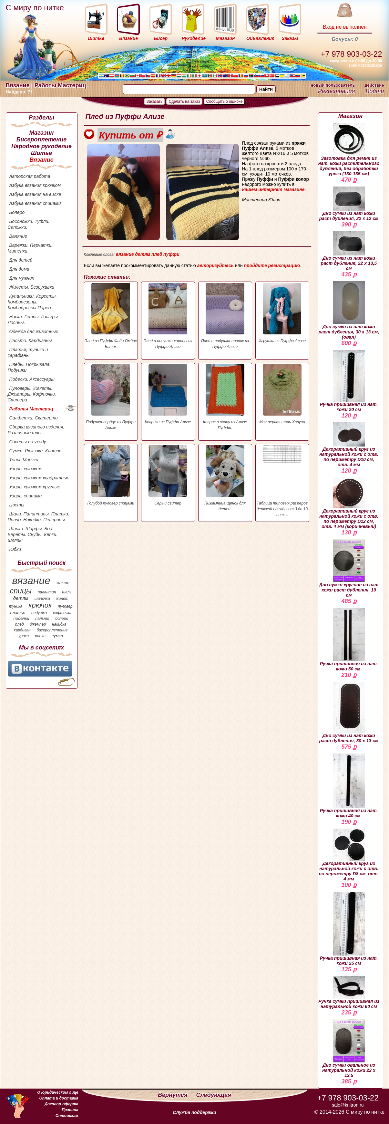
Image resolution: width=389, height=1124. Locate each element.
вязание (31, 580)
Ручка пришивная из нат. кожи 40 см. (349, 786)
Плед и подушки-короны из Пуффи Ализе (168, 316)
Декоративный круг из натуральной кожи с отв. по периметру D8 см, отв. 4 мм (349, 855)
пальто (42, 618)
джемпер (38, 624)
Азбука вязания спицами (35, 203)
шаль (67, 592)
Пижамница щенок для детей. (225, 478)
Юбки (15, 549)
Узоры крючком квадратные (39, 477)
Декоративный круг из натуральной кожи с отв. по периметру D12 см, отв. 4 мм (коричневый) (348, 503)
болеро (61, 618)
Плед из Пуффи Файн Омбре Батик (111, 316)
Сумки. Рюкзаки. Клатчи (35, 450)
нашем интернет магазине (273, 189)
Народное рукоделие (41, 146)
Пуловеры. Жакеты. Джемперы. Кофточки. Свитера (32, 394)
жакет (62, 582)
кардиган (22, 630)
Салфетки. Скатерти (33, 417)
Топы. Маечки (23, 459)
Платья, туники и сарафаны (28, 352)
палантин (47, 592)
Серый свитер (168, 475)
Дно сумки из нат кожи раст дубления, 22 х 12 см (349, 204)
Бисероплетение (41, 139)
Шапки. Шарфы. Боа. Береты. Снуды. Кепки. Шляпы (33, 534)
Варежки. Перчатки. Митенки (30, 248)
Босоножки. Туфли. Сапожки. (29, 224)
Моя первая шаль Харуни (282, 394)
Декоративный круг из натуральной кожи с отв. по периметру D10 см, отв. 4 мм (348, 444)
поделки (21, 618)
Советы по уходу (27, 441)
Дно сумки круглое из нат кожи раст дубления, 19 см (349, 568)
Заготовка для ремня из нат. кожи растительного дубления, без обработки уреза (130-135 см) (349, 149)
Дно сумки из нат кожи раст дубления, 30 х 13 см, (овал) (349, 310)
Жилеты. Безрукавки (32, 287)
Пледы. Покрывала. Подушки (29, 367)
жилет (62, 598)
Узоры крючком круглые (34, 486)
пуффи (171, 254)
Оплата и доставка (58, 1098)
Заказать (155, 101)
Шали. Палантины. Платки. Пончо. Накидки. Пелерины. (38, 516)
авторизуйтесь (215, 265)
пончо (40, 636)
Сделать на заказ (184, 101)
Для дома (19, 269)
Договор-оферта (61, 1104)
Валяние (18, 236)
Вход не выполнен (345, 27)
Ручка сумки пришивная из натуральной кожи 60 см (348, 992)
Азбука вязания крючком (35, 185)
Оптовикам (67, 1115)
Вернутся (173, 1095)
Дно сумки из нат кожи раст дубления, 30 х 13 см (349, 712)
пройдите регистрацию (272, 265)
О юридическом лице (57, 1092)
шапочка (42, 598)
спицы (21, 591)
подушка (39, 612)
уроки (24, 636)
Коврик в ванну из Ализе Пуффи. (225, 397)
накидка (59, 624)
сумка (57, 635)
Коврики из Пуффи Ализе (168, 394)
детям (20, 598)
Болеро (17, 212)
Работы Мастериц (31, 408)
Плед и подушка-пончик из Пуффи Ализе (225, 316)
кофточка (62, 612)
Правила (70, 1110)
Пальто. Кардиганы (30, 340)
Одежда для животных (33, 331)
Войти (374, 91)
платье (18, 612)
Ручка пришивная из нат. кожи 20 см (349, 381)
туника (15, 606)
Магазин (41, 133)
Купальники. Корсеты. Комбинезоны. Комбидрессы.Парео (32, 301)
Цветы (17, 504)
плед (19, 624)
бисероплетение (51, 630)
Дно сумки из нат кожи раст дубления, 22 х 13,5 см (349, 251)
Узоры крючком (25, 468)
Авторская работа (29, 176)
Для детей (21, 260)
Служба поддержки (194, 1112)
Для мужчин (22, 278)
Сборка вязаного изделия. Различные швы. (36, 429)
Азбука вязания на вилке (35, 194)
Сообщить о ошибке (224, 101)
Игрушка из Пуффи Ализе (282, 313)
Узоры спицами (25, 495)
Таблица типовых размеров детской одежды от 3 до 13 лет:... (282, 481)
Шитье (41, 153)
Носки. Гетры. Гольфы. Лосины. (33, 319)
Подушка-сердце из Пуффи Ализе (111, 397)
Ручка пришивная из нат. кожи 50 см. (349, 639)
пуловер (65, 606)
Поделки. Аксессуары (32, 379)
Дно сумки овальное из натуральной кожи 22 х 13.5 (348, 1048)
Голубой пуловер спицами (111, 475)
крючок (40, 605)
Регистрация (336, 91)
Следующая (213, 1095)
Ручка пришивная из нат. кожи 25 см (349, 929)
